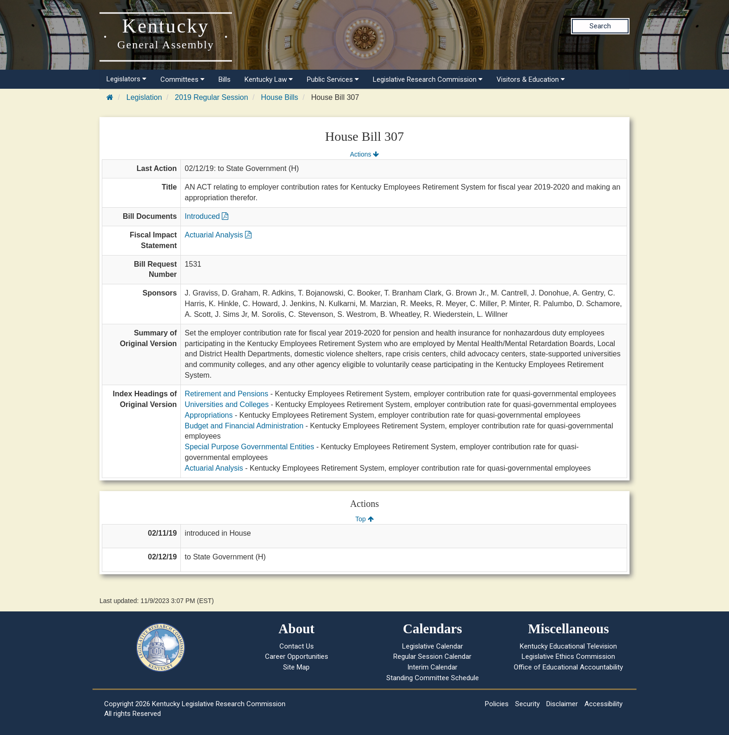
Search (600, 26)
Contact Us (296, 646)
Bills (225, 79)
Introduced (206, 216)
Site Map (296, 667)
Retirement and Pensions (226, 394)
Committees (182, 79)
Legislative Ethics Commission (568, 656)
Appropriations (208, 415)
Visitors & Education (531, 79)
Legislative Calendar (432, 646)
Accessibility (603, 704)
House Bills (279, 97)
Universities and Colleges (227, 404)
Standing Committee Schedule (432, 678)
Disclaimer (562, 704)
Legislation (144, 97)
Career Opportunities (296, 656)
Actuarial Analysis (218, 235)
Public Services (333, 79)
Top (364, 519)
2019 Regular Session (211, 97)
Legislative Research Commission (428, 79)
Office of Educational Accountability (568, 667)
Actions (364, 154)
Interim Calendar (432, 667)
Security (527, 704)
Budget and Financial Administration (244, 426)
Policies (497, 704)
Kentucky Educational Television (568, 646)
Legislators (126, 79)
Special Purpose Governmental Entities (249, 447)
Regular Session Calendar (432, 656)
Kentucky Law (269, 79)
